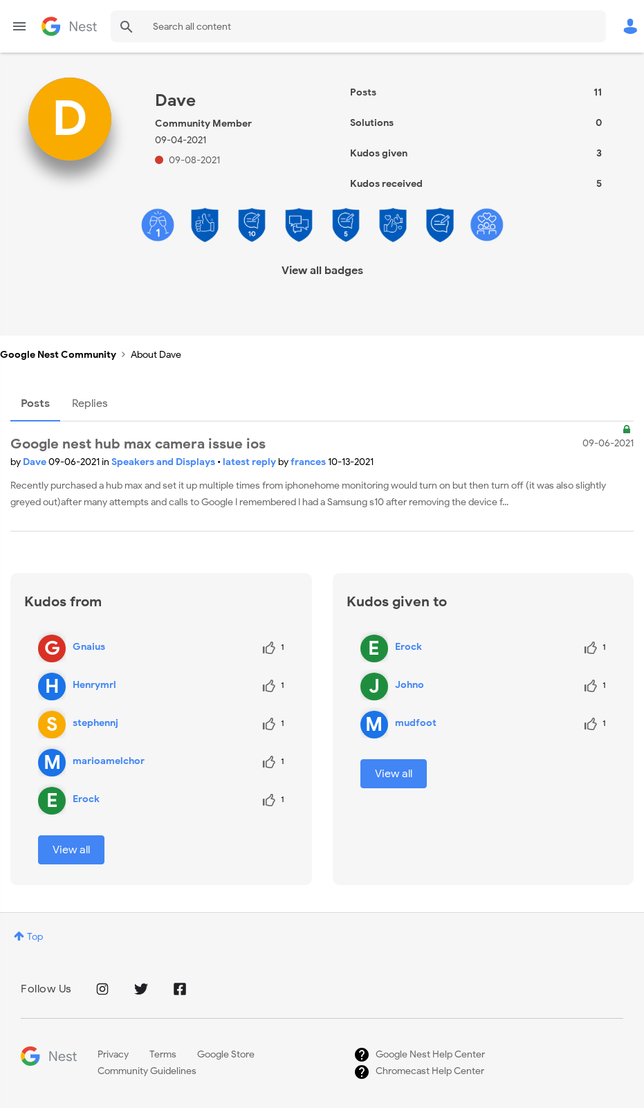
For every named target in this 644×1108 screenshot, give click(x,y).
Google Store (226, 1054)
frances (309, 462)
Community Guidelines (147, 1071)
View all (71, 850)
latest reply (250, 462)
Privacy (113, 1054)
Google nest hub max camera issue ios (138, 444)
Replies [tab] (90, 403)
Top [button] (35, 937)
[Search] (358, 26)
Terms (162, 1054)
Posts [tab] (35, 403)
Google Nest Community (69, 26)
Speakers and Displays (164, 462)
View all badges (322, 271)
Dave (35, 462)
